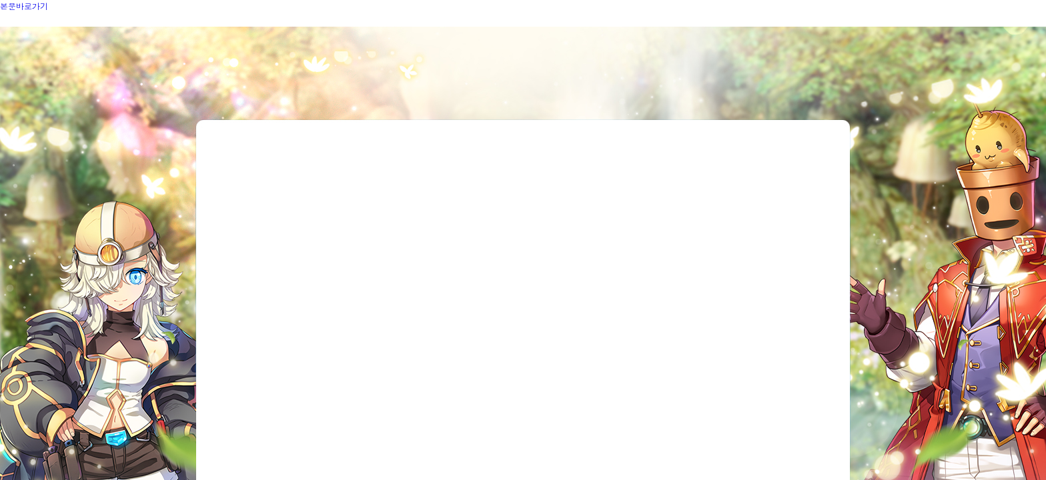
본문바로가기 (24, 5)
